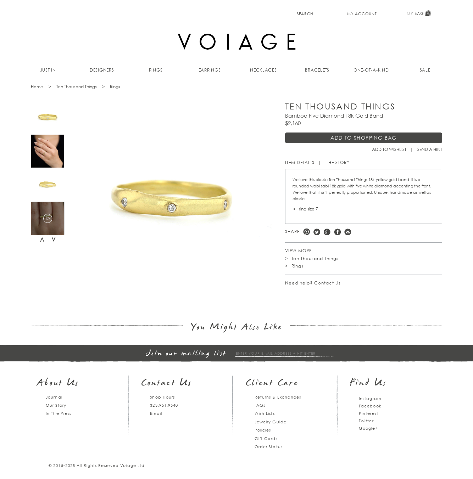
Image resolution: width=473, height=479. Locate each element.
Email (156, 413)
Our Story (56, 405)
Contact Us (327, 283)
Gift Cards (266, 438)
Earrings (210, 70)
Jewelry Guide (270, 421)
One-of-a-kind (371, 70)
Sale (425, 70)
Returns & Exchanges (278, 397)
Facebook (337, 232)
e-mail (347, 232)
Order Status (269, 446)
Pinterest (306, 232)
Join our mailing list (186, 354)
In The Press (58, 413)
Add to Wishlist (389, 149)
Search (305, 13)
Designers (102, 70)
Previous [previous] (42, 239)
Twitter (316, 232)
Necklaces (263, 70)
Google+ (368, 428)
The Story (338, 162)
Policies (263, 430)
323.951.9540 (164, 405)
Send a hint (429, 149)
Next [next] (53, 239)
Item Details (300, 162)
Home (37, 86)
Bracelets (317, 70)
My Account (362, 13)
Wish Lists (265, 413)
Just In (48, 70)
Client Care (272, 383)
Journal (54, 397)
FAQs (260, 405)
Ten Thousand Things (76, 86)
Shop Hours (162, 397)
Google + (327, 232)
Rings (156, 70)
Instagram (370, 398)
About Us (58, 383)
